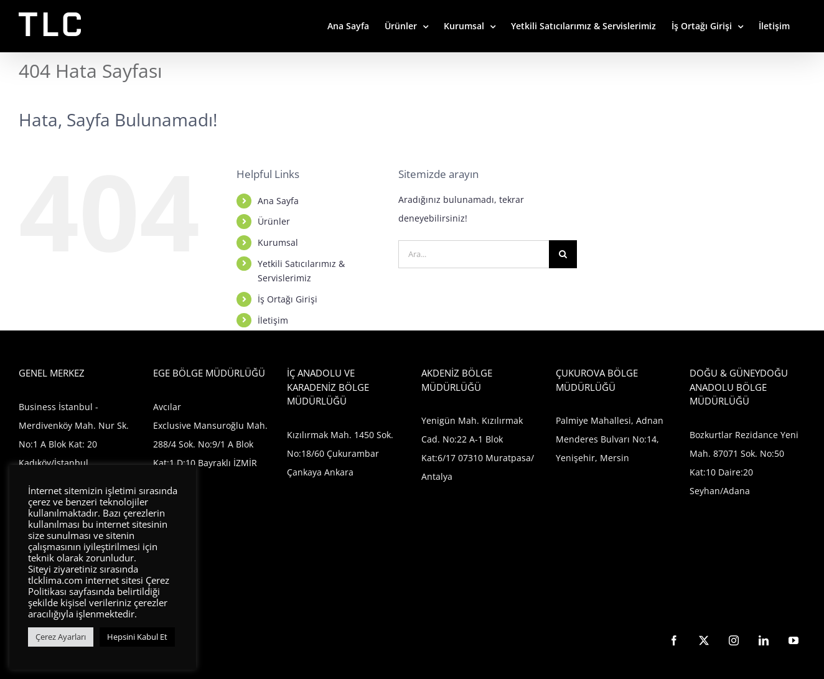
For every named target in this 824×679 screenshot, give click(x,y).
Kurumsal (278, 242)
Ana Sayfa (278, 201)
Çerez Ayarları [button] (60, 636)
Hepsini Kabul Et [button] (137, 636)
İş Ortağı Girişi (287, 299)
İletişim (273, 320)
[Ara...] (474, 254)
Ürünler (274, 221)
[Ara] (563, 254)
